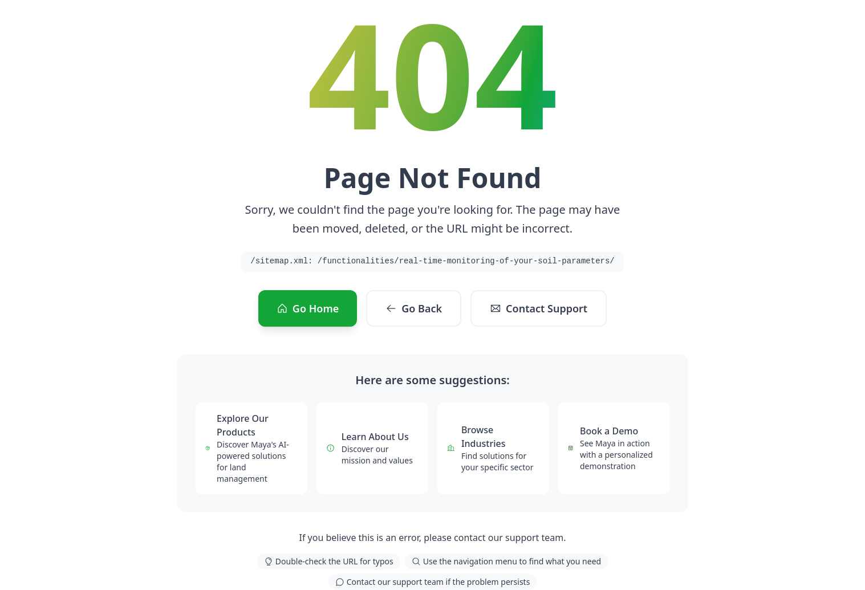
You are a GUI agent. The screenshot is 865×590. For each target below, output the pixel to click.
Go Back (413, 308)
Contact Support (538, 308)
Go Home (308, 308)
